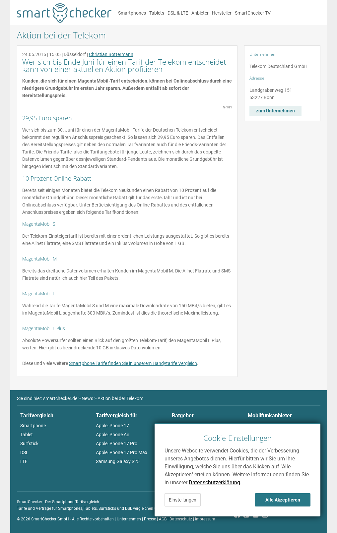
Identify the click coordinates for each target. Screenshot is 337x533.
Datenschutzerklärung (214, 482)
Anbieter (200, 13)
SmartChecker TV (253, 13)
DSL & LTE (178, 13)
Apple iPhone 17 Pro (116, 443)
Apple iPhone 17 (112, 425)
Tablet (26, 434)
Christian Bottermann (111, 54)
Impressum (205, 519)
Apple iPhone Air (112, 434)
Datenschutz (180, 519)
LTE (24, 461)
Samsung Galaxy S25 (118, 461)
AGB (163, 519)
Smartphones (132, 13)
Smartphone (33, 425)
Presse (150, 519)
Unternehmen (129, 519)
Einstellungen (182, 500)
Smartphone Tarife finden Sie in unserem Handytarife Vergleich (133, 363)
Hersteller (222, 13)
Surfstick (29, 443)
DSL (24, 452)
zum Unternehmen (275, 110)
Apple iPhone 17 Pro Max (121, 452)
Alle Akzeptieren (282, 500)
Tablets (156, 13)
